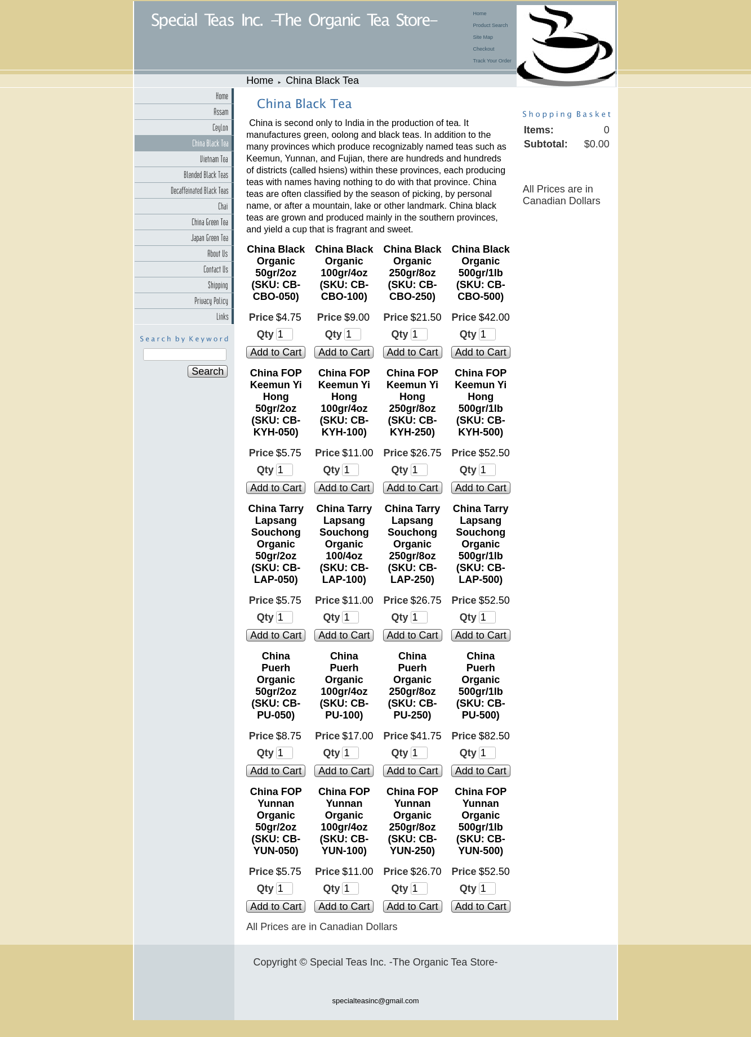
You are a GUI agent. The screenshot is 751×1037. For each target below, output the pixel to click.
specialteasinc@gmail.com (375, 1000)
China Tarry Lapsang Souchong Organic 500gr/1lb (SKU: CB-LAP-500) (481, 544)
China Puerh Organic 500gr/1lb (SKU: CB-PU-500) (480, 685)
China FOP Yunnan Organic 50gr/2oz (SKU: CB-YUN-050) (276, 821)
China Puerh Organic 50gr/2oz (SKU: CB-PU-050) (275, 685)
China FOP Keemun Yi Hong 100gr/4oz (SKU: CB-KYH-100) (344, 402)
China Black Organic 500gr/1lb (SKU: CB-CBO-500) (481, 273)
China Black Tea (322, 80)
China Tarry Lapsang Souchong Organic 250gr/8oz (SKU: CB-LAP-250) (413, 544)
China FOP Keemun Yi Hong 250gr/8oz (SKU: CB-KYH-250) (412, 402)
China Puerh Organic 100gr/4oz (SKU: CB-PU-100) (343, 685)
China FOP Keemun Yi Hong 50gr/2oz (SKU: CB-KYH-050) (276, 402)
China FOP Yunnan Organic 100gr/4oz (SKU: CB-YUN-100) (344, 821)
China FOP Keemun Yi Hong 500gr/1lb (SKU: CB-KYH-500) (480, 402)
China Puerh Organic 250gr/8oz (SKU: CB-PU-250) (412, 685)
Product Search (490, 25)
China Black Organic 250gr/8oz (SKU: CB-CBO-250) (413, 273)
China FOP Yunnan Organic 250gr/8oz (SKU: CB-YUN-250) (412, 821)
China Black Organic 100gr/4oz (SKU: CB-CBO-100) (344, 273)
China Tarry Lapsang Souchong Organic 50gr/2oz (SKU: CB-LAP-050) (276, 544)
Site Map (483, 37)
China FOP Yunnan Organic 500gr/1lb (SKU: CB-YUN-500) (480, 821)
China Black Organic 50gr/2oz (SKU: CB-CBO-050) (276, 273)
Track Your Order (492, 61)
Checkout (484, 49)
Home (480, 13)
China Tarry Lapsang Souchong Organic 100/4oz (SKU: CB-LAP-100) (344, 544)
